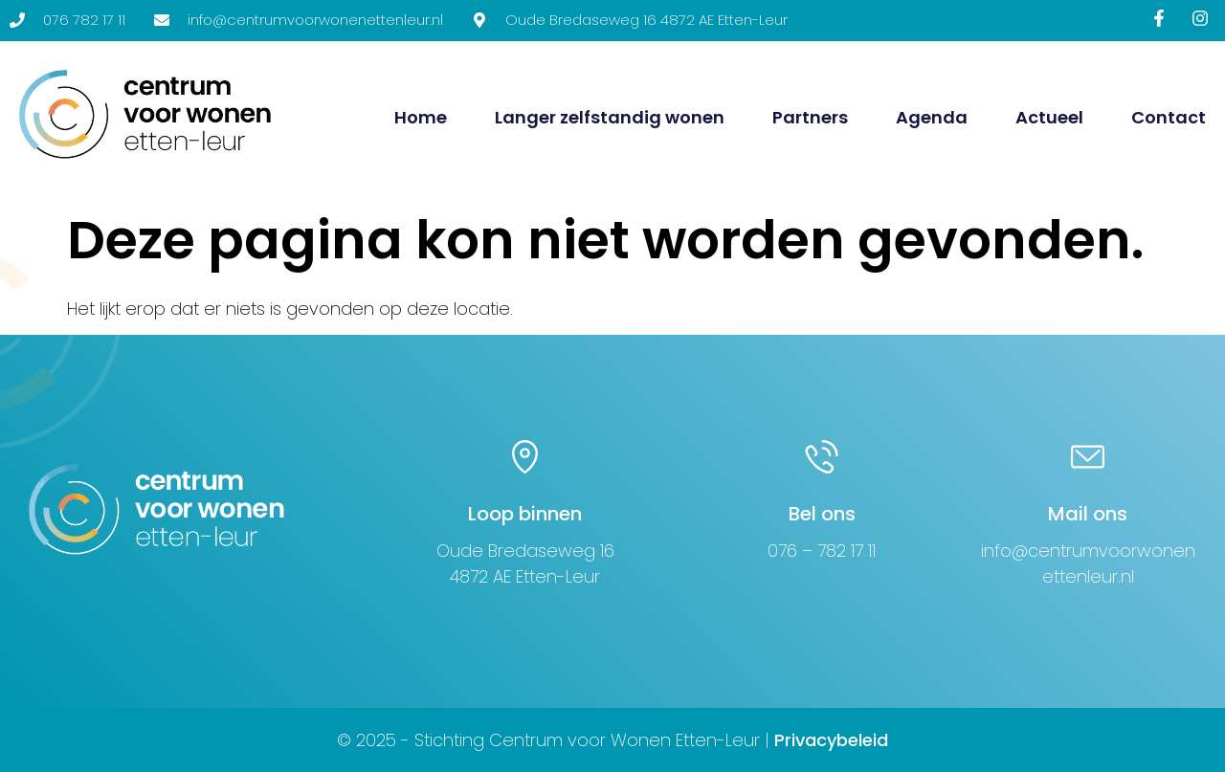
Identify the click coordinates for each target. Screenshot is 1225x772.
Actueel (1049, 117)
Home (420, 117)
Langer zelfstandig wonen (609, 117)
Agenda (932, 117)
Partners (810, 117)
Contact (1168, 117)
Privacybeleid (831, 740)
